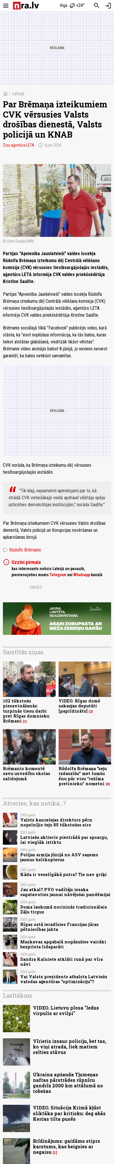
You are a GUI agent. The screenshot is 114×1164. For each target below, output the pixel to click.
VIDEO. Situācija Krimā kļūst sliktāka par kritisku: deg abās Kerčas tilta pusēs (69, 1113)
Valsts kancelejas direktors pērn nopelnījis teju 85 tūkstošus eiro (56, 822)
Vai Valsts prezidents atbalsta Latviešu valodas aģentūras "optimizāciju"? (63, 979)
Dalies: (36, 587)
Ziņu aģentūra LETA (18, 145)
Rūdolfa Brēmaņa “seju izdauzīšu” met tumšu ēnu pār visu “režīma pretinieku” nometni (83, 776)
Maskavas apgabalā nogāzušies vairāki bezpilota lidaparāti (63, 944)
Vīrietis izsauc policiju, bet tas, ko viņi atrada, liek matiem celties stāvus (69, 1046)
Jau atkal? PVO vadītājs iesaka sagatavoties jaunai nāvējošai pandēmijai (65, 892)
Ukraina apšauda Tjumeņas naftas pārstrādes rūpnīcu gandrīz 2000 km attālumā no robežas (68, 1082)
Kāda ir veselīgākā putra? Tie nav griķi (63, 874)
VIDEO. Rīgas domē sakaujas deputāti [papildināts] (79, 706)
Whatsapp (81, 574)
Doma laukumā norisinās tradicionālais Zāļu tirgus (63, 909)
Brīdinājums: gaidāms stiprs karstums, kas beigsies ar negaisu (66, 1146)
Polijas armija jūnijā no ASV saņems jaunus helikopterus (59, 857)
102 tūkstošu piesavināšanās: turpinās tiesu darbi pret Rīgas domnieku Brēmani (26, 711)
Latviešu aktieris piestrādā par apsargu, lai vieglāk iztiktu (64, 840)
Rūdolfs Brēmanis (22, 550)
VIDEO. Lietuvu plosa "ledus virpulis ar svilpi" (66, 1010)
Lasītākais (17, 995)
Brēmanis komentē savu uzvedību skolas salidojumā (26, 773)
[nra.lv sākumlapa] (26, 6)
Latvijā (18, 93)
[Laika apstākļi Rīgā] (72, 6)
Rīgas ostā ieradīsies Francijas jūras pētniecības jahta (59, 927)
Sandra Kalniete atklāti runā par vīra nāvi (61, 961)
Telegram (58, 574)
